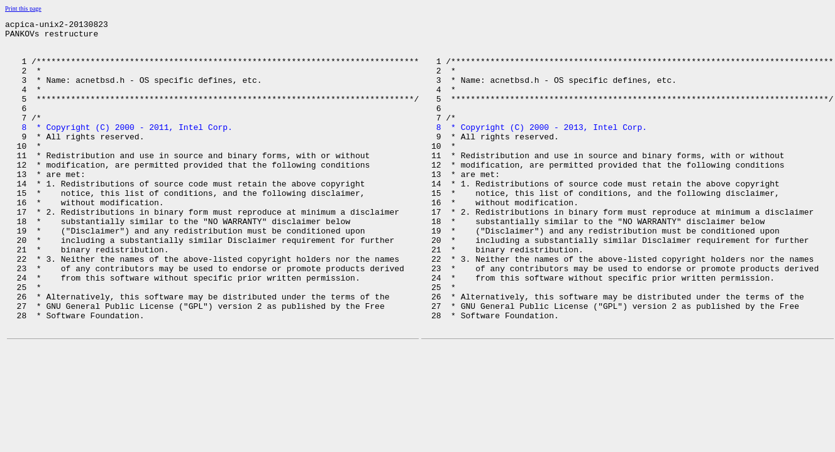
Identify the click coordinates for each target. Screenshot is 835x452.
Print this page (23, 8)
